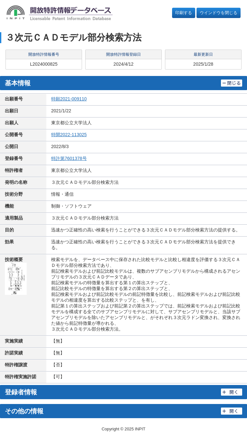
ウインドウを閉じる (218, 12)
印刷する (183, 12)
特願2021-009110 (69, 98)
